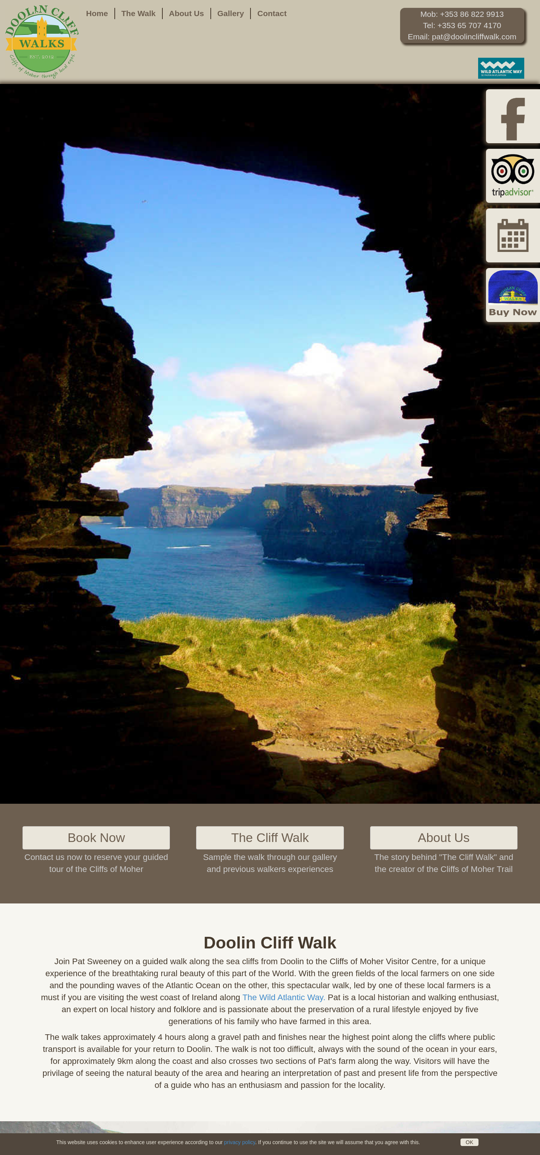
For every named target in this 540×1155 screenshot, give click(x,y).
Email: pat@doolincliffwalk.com (462, 36)
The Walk (139, 13)
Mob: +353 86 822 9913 (462, 14)
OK (469, 1142)
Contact (271, 13)
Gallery (230, 13)
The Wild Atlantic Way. (283, 997)
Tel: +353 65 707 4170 (462, 25)
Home (97, 13)
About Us (186, 13)
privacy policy (239, 1142)
